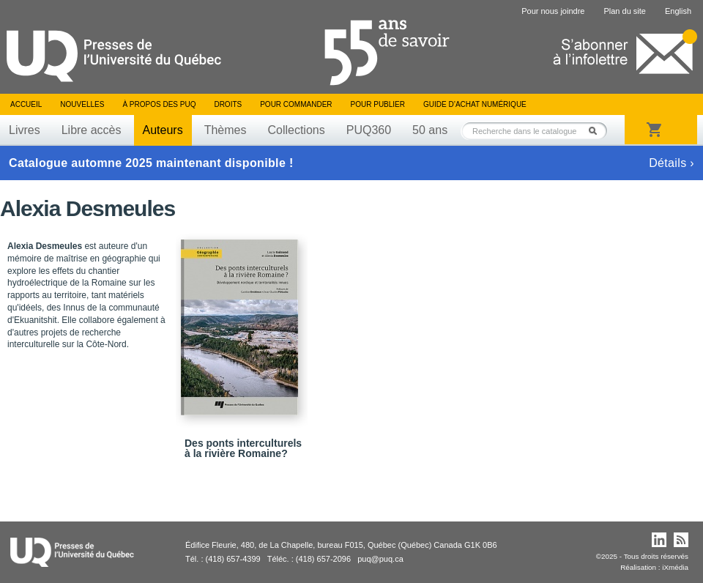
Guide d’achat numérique (475, 104)
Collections (295, 130)
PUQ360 (368, 130)
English (678, 11)
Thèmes (225, 130)
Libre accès (92, 130)
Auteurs (163, 130)
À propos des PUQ (159, 104)
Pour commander (296, 104)
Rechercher (597, 131)
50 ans (429, 130)
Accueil (26, 104)
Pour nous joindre (552, 11)
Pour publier (378, 104)
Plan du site (624, 11)
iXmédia (675, 567)
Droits (228, 104)
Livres (24, 130)
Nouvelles (82, 104)
